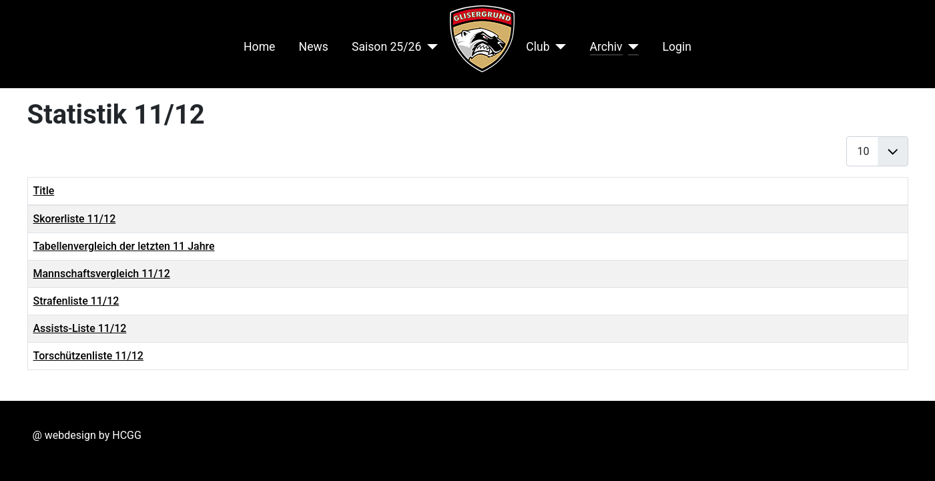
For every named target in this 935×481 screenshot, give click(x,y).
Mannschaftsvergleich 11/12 (101, 273)
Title (44, 190)
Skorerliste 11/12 (74, 218)
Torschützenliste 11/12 (88, 355)
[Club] (558, 46)
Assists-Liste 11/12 (80, 328)
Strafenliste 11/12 (76, 301)
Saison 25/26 (386, 46)
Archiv (606, 46)
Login (677, 46)
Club (537, 46)
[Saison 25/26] (429, 46)
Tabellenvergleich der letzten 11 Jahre (124, 246)
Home (259, 46)
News (313, 46)
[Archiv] (631, 46)
